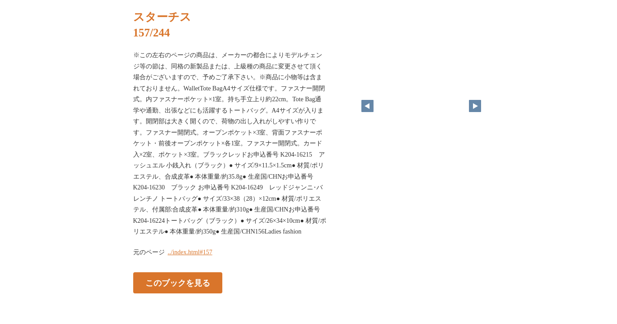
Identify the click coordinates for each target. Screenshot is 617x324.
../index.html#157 (190, 252)
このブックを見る (177, 282)
